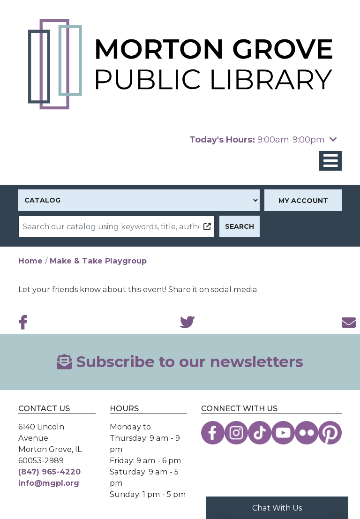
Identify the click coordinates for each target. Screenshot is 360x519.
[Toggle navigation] (330, 161)
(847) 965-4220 (49, 471)
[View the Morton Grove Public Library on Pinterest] (330, 432)
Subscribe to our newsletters (180, 362)
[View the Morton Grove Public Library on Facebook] (213, 432)
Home (30, 260)
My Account (303, 200)
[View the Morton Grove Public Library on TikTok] (259, 432)
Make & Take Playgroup (98, 260)
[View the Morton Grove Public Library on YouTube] (283, 432)
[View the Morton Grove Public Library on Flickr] (306, 432)
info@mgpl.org (48, 483)
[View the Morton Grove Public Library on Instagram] (236, 432)
